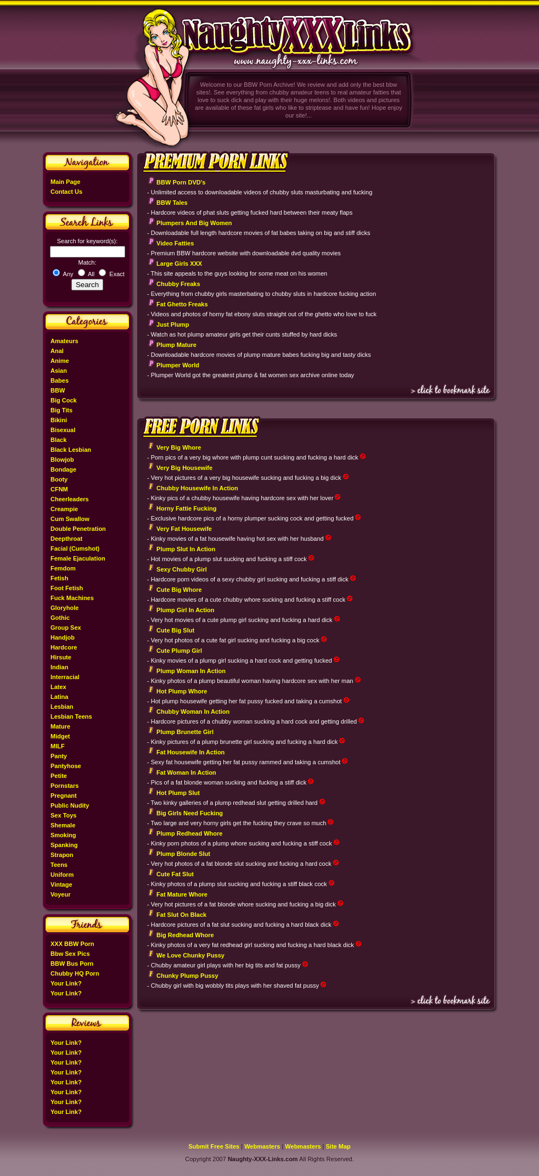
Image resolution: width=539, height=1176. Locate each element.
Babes (59, 380)
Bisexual (62, 430)
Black (58, 439)
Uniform (62, 874)
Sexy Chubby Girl (181, 569)
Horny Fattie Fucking (186, 508)
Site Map (338, 1146)
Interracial (65, 677)
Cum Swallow (69, 519)
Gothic (60, 617)
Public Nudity (69, 805)
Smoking (63, 835)
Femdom (63, 568)
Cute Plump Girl (179, 650)
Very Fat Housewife (184, 528)
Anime (59, 360)
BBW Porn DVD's (180, 182)
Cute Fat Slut (175, 874)
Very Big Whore (178, 447)
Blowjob (62, 459)
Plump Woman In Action (191, 671)
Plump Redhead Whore (189, 833)
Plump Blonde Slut (183, 853)
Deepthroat (66, 538)
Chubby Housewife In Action (197, 488)
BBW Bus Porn (71, 963)
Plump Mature (176, 344)
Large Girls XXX (179, 263)
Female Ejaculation (77, 558)
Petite (58, 775)
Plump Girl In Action (185, 610)
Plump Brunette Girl (185, 732)
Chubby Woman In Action (192, 711)
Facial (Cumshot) (74, 548)
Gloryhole (64, 607)
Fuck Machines (72, 598)
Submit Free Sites (213, 1146)
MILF (57, 746)
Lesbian (62, 706)
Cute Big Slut (175, 630)
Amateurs (64, 341)
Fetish (59, 578)
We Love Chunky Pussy (190, 955)
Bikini (58, 420)
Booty (59, 479)
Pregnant (63, 795)
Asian (58, 370)
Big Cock (63, 400)
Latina (59, 696)
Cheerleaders (69, 499)
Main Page (65, 181)
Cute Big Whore (179, 589)
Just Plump (172, 324)
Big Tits (61, 410)
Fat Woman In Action (186, 772)
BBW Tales (172, 202)
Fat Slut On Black (181, 914)
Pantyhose (65, 766)
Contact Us (66, 191)
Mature (60, 726)
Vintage (61, 884)
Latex (58, 687)
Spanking (64, 845)
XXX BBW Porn (72, 943)
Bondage (63, 469)
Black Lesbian (70, 449)
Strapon (62, 855)
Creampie (64, 509)
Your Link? (66, 983)
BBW (57, 390)
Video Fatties (175, 243)
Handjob (62, 637)
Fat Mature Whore (181, 894)
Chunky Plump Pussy (187, 975)
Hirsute (60, 657)
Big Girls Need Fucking (189, 813)
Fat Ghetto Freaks (182, 304)
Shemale (62, 825)
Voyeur (60, 894)
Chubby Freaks (178, 284)
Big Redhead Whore (185, 935)
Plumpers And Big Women (194, 223)
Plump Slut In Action (185, 549)
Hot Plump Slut (178, 792)
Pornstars (64, 785)
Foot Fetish (66, 588)
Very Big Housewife (184, 467)
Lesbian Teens (71, 716)
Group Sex (65, 627)
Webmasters (262, 1146)
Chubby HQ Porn (74, 973)
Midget (60, 736)
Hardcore (63, 647)
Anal (57, 351)
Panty (58, 756)
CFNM (59, 489)
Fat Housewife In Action (190, 752)
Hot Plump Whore (181, 691)
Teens (59, 864)
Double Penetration (78, 528)
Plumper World (177, 365)
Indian (59, 667)
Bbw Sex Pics (70, 953)
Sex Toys (63, 815)
